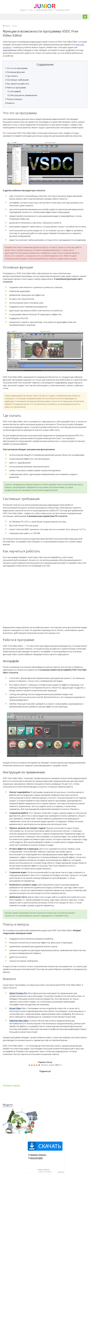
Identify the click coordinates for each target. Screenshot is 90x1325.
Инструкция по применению (22, 95)
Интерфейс (14, 91)
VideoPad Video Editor (19, 1020)
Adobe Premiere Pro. (18, 993)
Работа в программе (15, 87)
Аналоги (9, 103)
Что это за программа (16, 68)
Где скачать (11, 76)
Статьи (14, 26)
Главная (6, 26)
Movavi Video (15, 1008)
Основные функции (15, 72)
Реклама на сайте (62, 10)
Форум (22, 10)
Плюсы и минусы (13, 99)
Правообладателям (44, 10)
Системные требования (17, 80)
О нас (30, 10)
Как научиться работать (17, 83)
